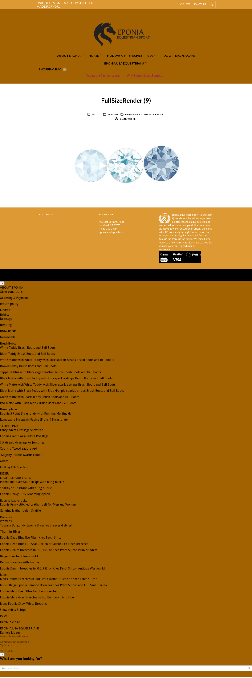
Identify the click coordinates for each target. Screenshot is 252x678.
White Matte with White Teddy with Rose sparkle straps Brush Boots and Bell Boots (57, 361)
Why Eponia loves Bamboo (145, 76)
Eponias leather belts (13, 501)
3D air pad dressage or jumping (22, 443)
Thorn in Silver (10, 532)
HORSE (94, 56)
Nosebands (7, 338)
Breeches (6, 518)
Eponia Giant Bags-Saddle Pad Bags (24, 437)
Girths (4, 462)
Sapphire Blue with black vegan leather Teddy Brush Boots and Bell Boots (50, 373)
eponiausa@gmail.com (111, 233)
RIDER (151, 56)
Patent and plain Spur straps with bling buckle (32, 482)
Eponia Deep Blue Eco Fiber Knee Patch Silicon (31, 538)
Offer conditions (11, 292)
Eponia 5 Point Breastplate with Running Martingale (35, 414)
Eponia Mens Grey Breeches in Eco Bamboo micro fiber (37, 598)
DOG (167, 56)
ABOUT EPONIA (68, 56)
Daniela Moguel (11, 633)
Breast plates (8, 410)
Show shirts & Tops (13, 611)
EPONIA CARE (185, 56)
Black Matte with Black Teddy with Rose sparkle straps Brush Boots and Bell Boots (56, 379)
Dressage (6, 319)
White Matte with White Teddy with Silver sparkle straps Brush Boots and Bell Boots (58, 385)
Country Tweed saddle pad (18, 449)
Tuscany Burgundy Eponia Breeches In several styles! (36, 526)
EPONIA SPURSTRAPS (15, 478)
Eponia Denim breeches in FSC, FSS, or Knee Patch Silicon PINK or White (48, 551)
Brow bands (8, 332)
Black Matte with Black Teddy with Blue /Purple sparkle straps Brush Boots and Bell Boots (62, 391)
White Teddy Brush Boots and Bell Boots (27, 348)
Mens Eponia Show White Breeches (23, 604)
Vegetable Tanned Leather (104, 76)
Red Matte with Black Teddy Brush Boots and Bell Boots (38, 404)
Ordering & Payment (14, 299)
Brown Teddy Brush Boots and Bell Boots (28, 367)
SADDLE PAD (9, 427)
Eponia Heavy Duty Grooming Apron (25, 495)
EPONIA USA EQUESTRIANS (124, 64)
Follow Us (46, 215)
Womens (6, 522)
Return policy (9, 305)
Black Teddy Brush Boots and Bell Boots (27, 355)
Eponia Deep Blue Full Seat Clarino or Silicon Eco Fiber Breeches (44, 545)
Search (248, 669)
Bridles (4, 315)
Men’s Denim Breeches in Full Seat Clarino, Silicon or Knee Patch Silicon (48, 580)
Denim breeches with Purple (19, 563)
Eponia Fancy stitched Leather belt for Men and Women (38, 505)
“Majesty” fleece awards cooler (21, 456)
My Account (200, 4)
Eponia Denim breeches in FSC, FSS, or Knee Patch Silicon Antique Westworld (52, 569)
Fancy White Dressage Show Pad (21, 431)
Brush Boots (8, 344)
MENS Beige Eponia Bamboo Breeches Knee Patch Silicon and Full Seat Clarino (53, 586)
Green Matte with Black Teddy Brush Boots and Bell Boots (39, 398)
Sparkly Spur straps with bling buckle (26, 489)
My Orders (185, 4)
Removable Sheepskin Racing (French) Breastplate (34, 420)
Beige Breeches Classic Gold (19, 557)
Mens (3, 575)
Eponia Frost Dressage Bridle (144, 115)
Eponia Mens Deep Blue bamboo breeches (29, 592)
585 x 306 (112, 115)
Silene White (127, 119)
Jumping (6, 326)
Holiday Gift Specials (124, 56)
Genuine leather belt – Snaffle (20, 511)
